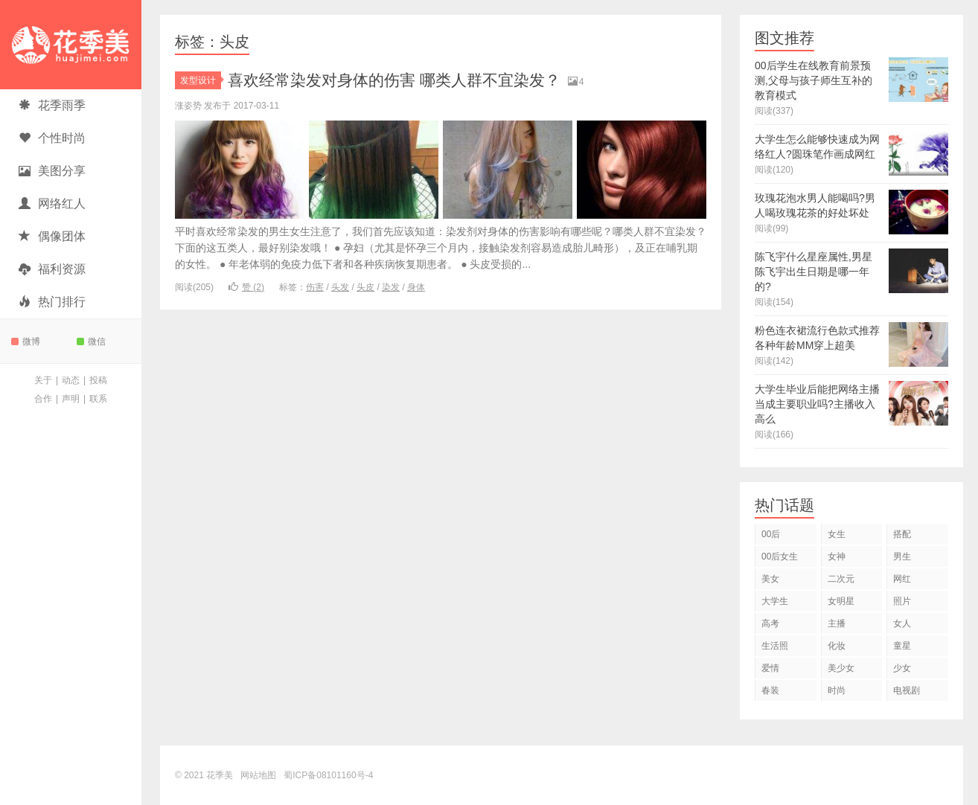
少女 (902, 668)
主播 (837, 623)
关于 (43, 380)
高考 (770, 623)
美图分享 (52, 170)
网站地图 (258, 775)
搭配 (902, 534)
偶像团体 (52, 236)
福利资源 (52, 269)
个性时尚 (52, 138)
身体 (416, 287)
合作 (43, 399)
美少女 (841, 668)
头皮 (365, 287)
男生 (902, 556)
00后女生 (779, 556)
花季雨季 (52, 105)
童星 (902, 646)
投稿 (98, 380)
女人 (902, 623)
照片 (902, 601)
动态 (71, 380)
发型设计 (200, 80)
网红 (902, 579)
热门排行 (52, 301)
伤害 (315, 287)
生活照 (774, 646)
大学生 (774, 601)
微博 (25, 341)
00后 (770, 534)
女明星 (841, 601)
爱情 (770, 668)
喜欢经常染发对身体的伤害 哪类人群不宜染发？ (402, 80)
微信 (91, 341)
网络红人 (52, 203)
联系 (98, 399)
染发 (391, 287)
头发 (340, 287)
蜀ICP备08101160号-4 (328, 775)
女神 (837, 556)
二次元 (841, 579)
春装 (770, 690)
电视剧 (906, 690)
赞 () (246, 287)
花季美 (70, 44)
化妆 (837, 646)
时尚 (837, 690)
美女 (770, 579)
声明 (71, 399)
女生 (837, 534)
